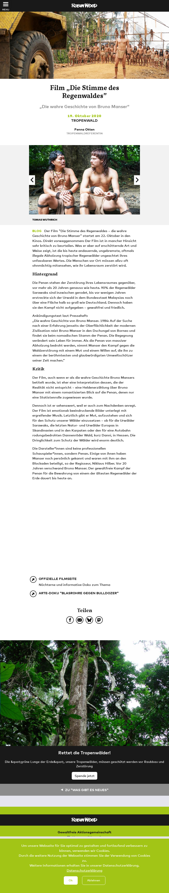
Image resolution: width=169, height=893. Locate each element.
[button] (32, 180)
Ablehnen (93, 880)
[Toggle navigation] (6, 4)
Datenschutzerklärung (84, 870)
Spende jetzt (85, 776)
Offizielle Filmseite (58, 579)
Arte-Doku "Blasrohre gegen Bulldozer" (79, 593)
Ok (71, 880)
